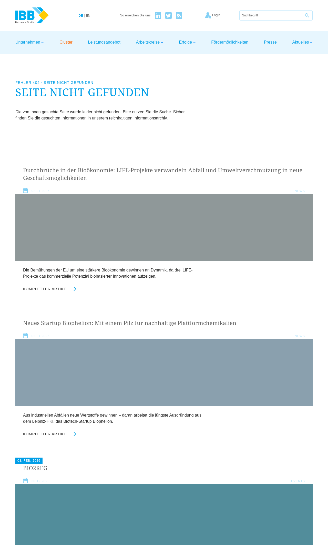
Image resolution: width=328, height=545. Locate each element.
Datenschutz (269, 488)
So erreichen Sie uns (135, 15)
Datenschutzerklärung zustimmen (139, 465)
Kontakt (292, 488)
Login (308, 488)
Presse (270, 42)
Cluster (66, 42)
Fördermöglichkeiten (229, 42)
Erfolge (187, 42)
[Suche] (270, 15)
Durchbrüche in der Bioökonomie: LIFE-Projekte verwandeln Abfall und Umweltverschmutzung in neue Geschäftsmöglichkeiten (60, 189)
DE (80, 15)
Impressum (243, 488)
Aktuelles (302, 42)
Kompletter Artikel (49, 338)
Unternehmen (29, 42)
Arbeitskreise (149, 42)
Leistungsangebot (104, 42)
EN (88, 15)
